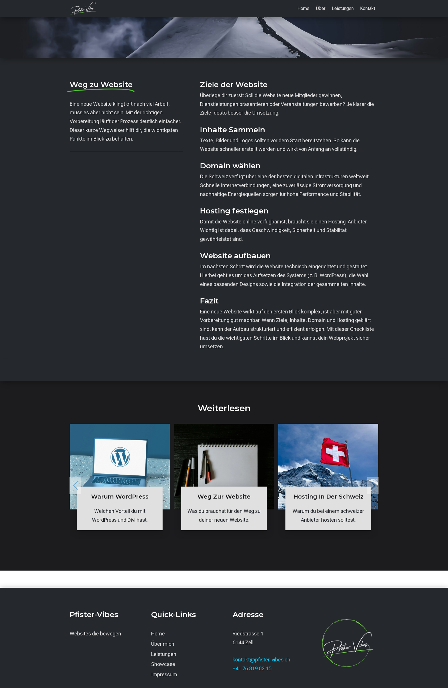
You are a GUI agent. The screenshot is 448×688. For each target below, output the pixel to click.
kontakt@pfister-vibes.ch (261, 660)
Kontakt (367, 9)
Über (320, 9)
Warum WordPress (120, 496)
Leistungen (343, 9)
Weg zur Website (224, 496)
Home (303, 9)
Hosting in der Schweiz (328, 496)
